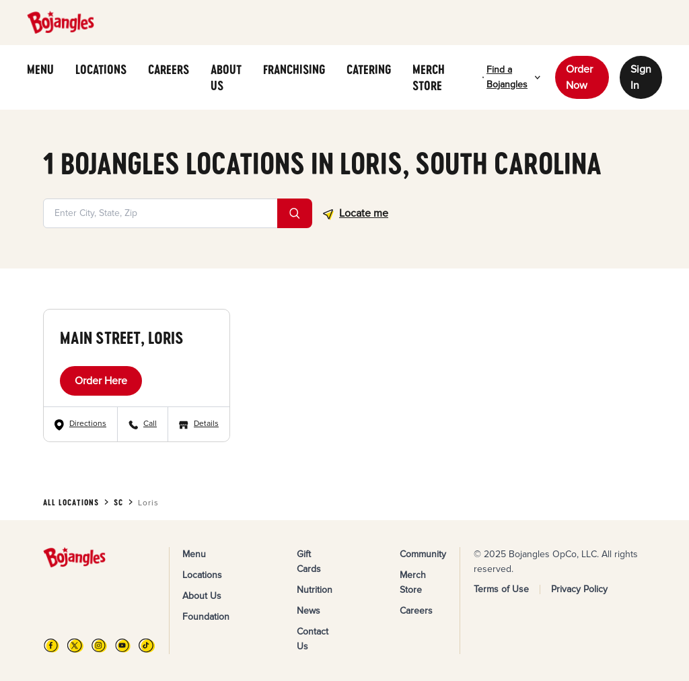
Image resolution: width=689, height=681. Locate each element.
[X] (75, 645)
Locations (202, 575)
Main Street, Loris (122, 337)
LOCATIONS (100, 69)
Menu (194, 554)
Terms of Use (501, 589)
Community (423, 554)
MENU (40, 69)
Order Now (579, 77)
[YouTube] (122, 645)
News (308, 610)
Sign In (640, 77)
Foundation (205, 616)
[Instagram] (99, 645)
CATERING (369, 69)
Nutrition (314, 590)
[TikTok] (146, 645)
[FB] (51, 645)
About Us (201, 596)
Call (150, 424)
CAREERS (168, 69)
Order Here (101, 381)
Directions (87, 424)
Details (206, 424)
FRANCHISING (294, 69)
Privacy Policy (579, 589)
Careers (416, 610)
